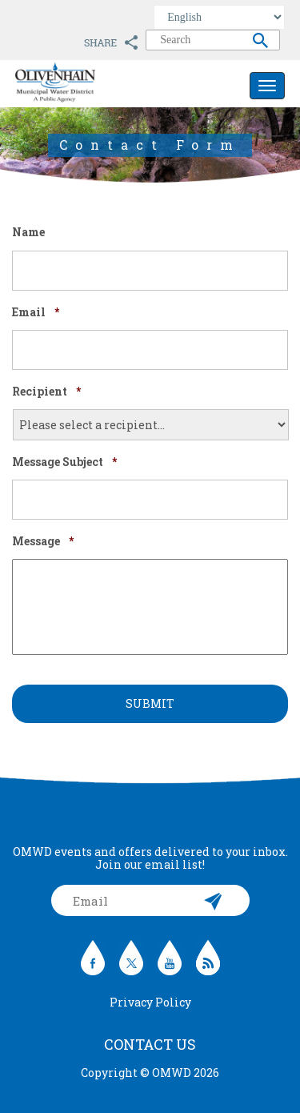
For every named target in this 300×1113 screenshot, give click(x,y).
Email (35, 312)
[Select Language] (219, 17)
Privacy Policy (150, 1002)
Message (43, 541)
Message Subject (64, 462)
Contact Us (150, 1044)
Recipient (46, 391)
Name (28, 232)
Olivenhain (91, 82)
